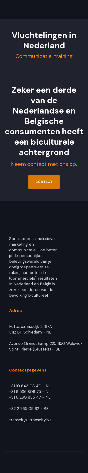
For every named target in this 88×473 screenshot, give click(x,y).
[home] (36, 9)
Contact (44, 182)
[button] (80, 9)
